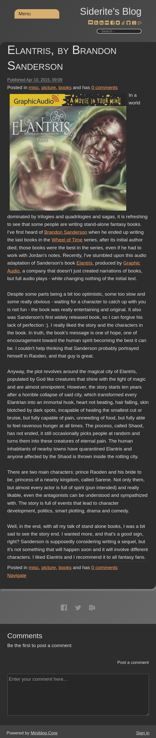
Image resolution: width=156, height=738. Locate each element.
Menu (25, 13)
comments (104, 87)
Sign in (142, 733)
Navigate (16, 575)
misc (34, 87)
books (65, 87)
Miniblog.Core (44, 733)
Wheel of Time (67, 239)
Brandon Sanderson (65, 232)
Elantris (84, 263)
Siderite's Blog (110, 11)
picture (48, 87)
